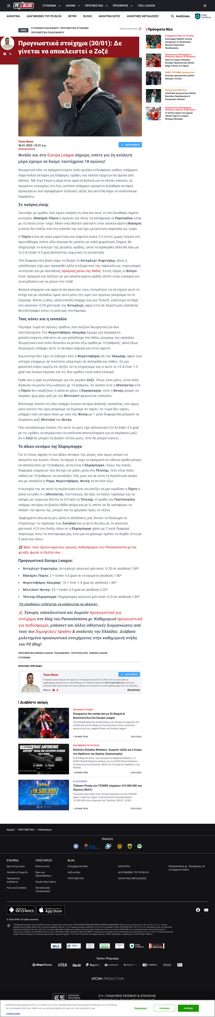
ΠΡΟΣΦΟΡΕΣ (120, 5)
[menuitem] (52, 5)
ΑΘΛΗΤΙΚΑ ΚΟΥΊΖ (109, 16)
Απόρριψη (164, 1008)
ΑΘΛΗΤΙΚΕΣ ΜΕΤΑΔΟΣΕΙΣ (143, 16)
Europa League (60, 155)
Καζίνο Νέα (74, 881)
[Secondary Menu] (205, 6)
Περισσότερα (133, 690)
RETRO (72, 16)
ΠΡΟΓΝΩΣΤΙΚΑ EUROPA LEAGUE (35, 653)
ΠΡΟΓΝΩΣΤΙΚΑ (94, 5)
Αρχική (11, 838)
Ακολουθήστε (132, 144)
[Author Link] (7, 43)
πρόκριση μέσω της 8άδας (81, 271)
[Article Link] (80, 724)
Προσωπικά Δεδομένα (13, 889)
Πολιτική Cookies (16, 896)
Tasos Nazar (25, 141)
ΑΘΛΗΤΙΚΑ (13, 16)
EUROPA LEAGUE (98, 653)
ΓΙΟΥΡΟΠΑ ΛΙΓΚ (79, 653)
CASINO (70, 5)
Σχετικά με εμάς (16, 875)
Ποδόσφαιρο (45, 838)
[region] (107, 1008)
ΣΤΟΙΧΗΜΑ (49, 5)
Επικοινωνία (42, 875)
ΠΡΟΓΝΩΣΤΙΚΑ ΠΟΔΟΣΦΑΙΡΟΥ (47, 32)
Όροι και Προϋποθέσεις (43, 883)
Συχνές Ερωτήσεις (45, 890)
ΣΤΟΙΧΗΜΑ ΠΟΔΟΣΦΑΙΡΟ (45, 28)
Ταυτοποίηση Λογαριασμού (42, 898)
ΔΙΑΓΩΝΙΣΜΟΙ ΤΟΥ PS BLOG (44, 16)
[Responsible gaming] (203, 16)
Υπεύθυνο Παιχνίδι (17, 881)
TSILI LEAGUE (146, 5)
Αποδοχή (188, 1008)
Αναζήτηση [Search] (182, 16)
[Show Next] (165, 16)
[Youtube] (206, 919)
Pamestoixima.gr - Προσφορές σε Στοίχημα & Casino (187, 877)
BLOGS (87, 16)
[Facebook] (198, 919)
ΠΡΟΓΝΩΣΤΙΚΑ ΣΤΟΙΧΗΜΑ (74, 28)
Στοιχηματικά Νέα (78, 875)
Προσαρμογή (140, 1008)
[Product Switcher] (9, 6)
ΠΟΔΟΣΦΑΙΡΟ (62, 653)
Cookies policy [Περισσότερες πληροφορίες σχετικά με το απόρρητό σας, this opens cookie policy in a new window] (13, 1013)
